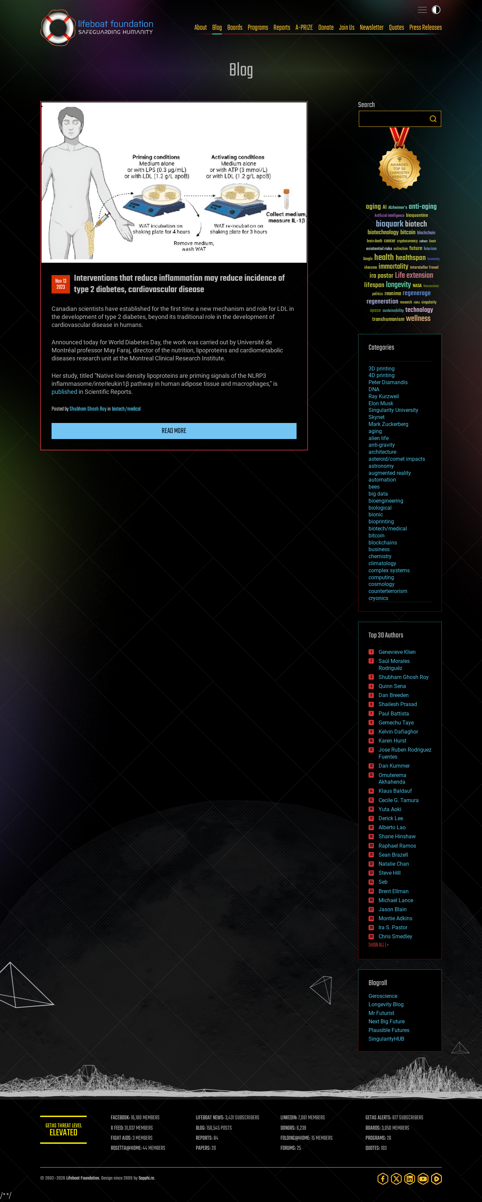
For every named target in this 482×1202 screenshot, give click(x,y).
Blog (217, 28)
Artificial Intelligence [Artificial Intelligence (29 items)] (389, 216)
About (200, 28)
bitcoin (377, 535)
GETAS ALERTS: (378, 1118)
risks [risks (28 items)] (417, 302)
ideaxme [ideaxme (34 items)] (370, 268)
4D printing (382, 375)
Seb (383, 882)
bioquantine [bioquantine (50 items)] (417, 215)
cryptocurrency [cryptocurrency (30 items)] (407, 241)
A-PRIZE (304, 28)
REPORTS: (204, 1138)
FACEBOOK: (120, 1118)
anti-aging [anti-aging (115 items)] (423, 207)
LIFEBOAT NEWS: (210, 1118)
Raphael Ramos (397, 846)
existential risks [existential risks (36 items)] (379, 249)
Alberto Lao (392, 827)
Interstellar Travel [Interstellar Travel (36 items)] (424, 267)
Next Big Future (387, 1021)
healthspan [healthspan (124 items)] (411, 258)
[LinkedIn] (409, 1179)
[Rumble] (436, 1179)
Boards (234, 28)
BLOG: (201, 1128)
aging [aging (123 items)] (373, 207)
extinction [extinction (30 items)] (401, 249)
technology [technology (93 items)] (419, 310)
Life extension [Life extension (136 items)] (414, 275)
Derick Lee (391, 818)
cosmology (382, 584)
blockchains (383, 542)
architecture (382, 452)
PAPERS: (203, 1148)
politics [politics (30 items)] (377, 294)
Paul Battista (394, 713)
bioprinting (381, 521)
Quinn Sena (392, 686)
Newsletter (372, 28)
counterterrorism (388, 591)
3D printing (382, 368)
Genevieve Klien (397, 652)
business (379, 549)
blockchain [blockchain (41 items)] (426, 233)
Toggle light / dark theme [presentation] (436, 9)
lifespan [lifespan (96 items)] (374, 285)
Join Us (346, 28)
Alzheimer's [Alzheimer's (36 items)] (397, 207)
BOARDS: (373, 1128)
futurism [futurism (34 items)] (430, 249)
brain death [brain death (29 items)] (374, 241)
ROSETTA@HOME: (126, 1148)
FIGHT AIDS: (121, 1138)
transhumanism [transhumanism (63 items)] (388, 319)
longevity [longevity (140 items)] (398, 285)
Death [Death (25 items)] (432, 241)
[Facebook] (383, 1179)
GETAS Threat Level (64, 1131)
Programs (258, 28)
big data (378, 494)
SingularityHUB (386, 1039)
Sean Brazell (393, 855)
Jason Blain (393, 909)
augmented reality (390, 473)
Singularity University (393, 410)
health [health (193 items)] (384, 258)
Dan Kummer (394, 766)
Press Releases (425, 28)
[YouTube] (423, 1179)
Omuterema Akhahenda (392, 778)
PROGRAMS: (376, 1138)
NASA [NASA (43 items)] (417, 286)
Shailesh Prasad (398, 704)
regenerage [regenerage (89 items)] (417, 293)
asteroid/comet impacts (397, 459)
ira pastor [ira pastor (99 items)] (381, 276)
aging (375, 431)
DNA (374, 389)
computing (381, 577)
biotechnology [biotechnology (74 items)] (383, 232)
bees (374, 487)
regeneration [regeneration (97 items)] (382, 302)
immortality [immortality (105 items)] (393, 267)
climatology (382, 563)
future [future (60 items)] (415, 248)
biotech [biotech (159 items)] (416, 224)
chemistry (380, 556)
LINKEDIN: (289, 1118)
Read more (174, 431)
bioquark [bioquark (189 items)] (389, 224)
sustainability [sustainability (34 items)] (393, 311)
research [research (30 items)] (406, 302)
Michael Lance (396, 900)
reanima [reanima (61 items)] (393, 293)
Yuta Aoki (390, 809)
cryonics (378, 598)
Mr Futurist (381, 1013)
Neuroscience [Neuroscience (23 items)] (431, 286)
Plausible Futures (389, 1030)
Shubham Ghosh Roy (88, 409)
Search (433, 119)
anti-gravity (382, 445)
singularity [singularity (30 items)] (428, 302)
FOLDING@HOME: (296, 1138)
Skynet (377, 417)
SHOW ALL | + (379, 945)
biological (380, 508)
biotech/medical (126, 409)
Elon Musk (381, 403)
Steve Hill (390, 873)
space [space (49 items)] (375, 310)
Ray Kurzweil (384, 396)
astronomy (381, 466)
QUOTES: (373, 1148)
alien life (379, 438)
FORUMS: (288, 1148)
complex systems (389, 570)
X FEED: (117, 1128)
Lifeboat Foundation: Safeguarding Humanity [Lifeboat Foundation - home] (97, 27)
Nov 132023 (60, 284)
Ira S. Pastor (393, 927)
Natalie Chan (394, 864)
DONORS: (288, 1128)
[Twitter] (396, 1179)
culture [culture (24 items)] (423, 241)
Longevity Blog (386, 1004)
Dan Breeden (394, 695)
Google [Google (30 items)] (368, 259)
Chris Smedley (395, 936)
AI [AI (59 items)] (385, 207)
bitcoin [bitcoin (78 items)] (407, 232)
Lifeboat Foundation (82, 1178)
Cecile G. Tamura (399, 800)
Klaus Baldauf (395, 791)
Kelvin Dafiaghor (398, 731)
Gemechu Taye (396, 722)
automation (382, 480)
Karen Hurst (392, 741)
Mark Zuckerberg (388, 424)
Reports (281, 28)
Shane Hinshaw (397, 836)
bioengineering (386, 501)
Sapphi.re (146, 1178)
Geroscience (383, 996)
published (64, 391)
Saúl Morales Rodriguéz (394, 664)
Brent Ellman (394, 891)
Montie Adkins (395, 918)
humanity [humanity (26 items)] (433, 259)
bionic (376, 514)
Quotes (396, 28)
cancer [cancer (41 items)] (389, 241)
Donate (326, 28)
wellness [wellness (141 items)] (418, 319)
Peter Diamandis (388, 382)
